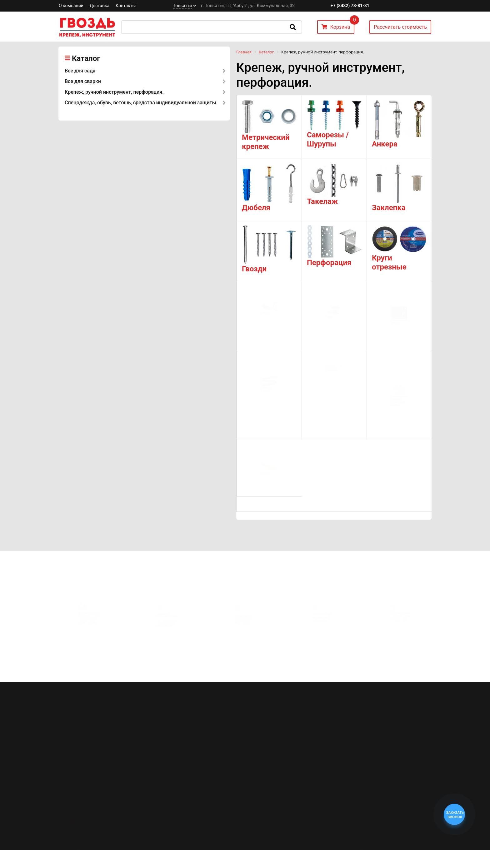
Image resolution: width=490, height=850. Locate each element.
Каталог (86, 58)
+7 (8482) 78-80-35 (372, 818)
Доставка (99, 5)
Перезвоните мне (369, 836)
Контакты (126, 5)
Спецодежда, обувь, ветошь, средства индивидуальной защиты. (141, 103)
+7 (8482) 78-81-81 (350, 5)
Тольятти (182, 5)
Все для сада (80, 71)
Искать (293, 27)
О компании (71, 5)
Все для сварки (83, 81)
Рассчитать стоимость (400, 27)
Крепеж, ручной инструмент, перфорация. (114, 92)
